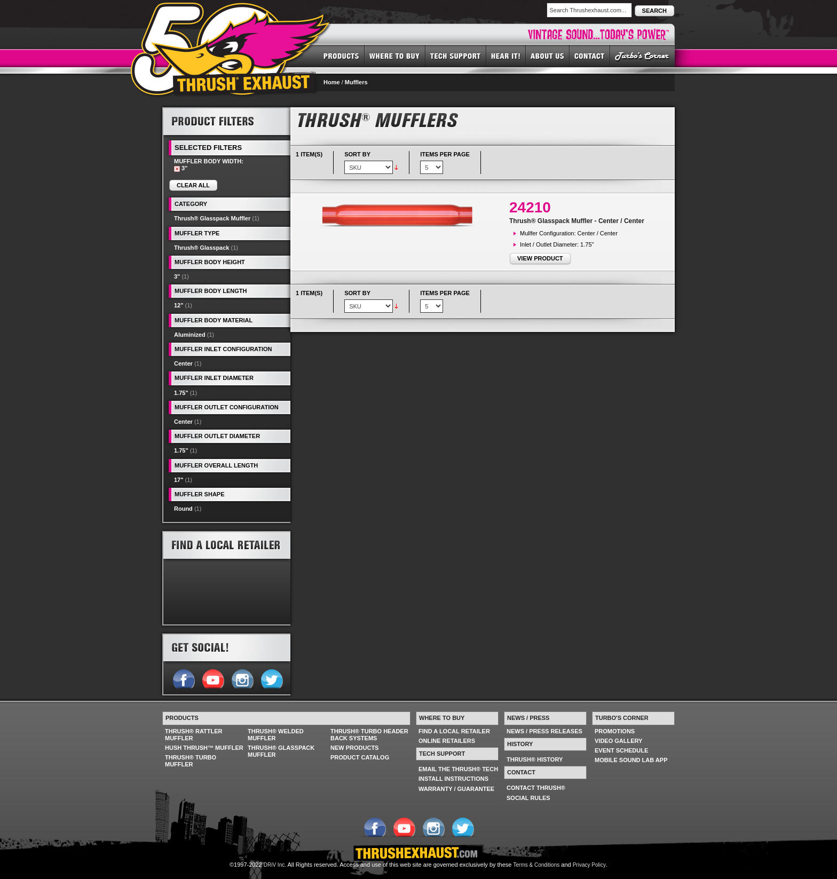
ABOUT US (548, 55)
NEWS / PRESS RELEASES (544, 731)
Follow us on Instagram (242, 678)
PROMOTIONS (615, 731)
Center (183, 363)
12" (178, 305)
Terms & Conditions (537, 865)
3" (177, 276)
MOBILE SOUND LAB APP (631, 760)
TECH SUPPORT (455, 55)
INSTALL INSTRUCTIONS (453, 778)
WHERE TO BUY (395, 55)
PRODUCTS (341, 55)
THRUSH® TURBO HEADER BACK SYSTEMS (369, 734)
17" (178, 480)
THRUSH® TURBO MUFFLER (190, 760)
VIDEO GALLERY (618, 741)
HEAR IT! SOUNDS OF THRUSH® (506, 55)
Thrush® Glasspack (201, 247)
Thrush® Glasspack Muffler (212, 218)
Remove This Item (177, 169)
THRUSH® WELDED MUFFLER (276, 734)
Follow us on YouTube (212, 678)
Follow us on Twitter (271, 678)
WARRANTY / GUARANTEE (456, 789)
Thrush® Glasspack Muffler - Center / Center (576, 221)
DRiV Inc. (275, 865)
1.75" (181, 393)
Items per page (445, 154)
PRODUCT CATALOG (359, 757)
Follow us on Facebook (183, 678)
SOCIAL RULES (528, 798)
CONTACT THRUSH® (536, 788)
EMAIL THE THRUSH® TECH (458, 769)
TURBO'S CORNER (642, 55)
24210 (530, 207)
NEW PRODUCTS (354, 748)
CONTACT (590, 55)
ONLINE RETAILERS (446, 741)
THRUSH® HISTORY (535, 759)
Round (183, 508)
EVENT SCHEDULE (621, 750)
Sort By (357, 154)
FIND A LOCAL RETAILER (454, 731)
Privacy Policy (589, 865)
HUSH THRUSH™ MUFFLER (204, 748)
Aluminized (190, 334)
